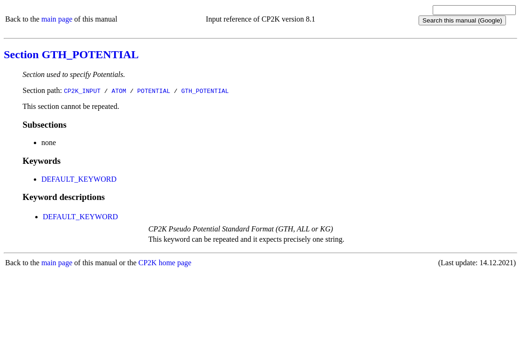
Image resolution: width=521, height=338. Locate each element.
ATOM (118, 90)
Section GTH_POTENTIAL (71, 54)
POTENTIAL (153, 90)
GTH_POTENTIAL (205, 90)
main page (56, 19)
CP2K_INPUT (82, 90)
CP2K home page (165, 263)
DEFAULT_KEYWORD (79, 179)
